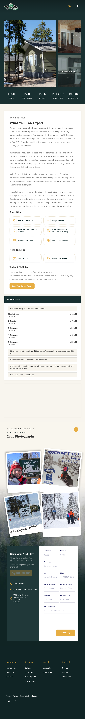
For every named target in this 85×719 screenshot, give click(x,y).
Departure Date (65, 595)
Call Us (65, 668)
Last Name (63, 551)
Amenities (47, 672)
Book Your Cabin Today (22, 286)
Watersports (30, 677)
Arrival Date (47, 595)
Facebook (66, 677)
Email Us (65, 672)
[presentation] (60, 620)
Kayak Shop (30, 681)
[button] (77, 6)
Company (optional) (50, 562)
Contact (9, 677)
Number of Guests (66, 584)
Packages (29, 672)
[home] (11, 6)
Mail (45, 573)
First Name (47, 551)
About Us (10, 672)
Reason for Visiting (50, 606)
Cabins (28, 668)
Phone (62, 573)
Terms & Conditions (28, 696)
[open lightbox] (69, 71)
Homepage (11, 668)
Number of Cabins (49, 584)
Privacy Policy (12, 696)
